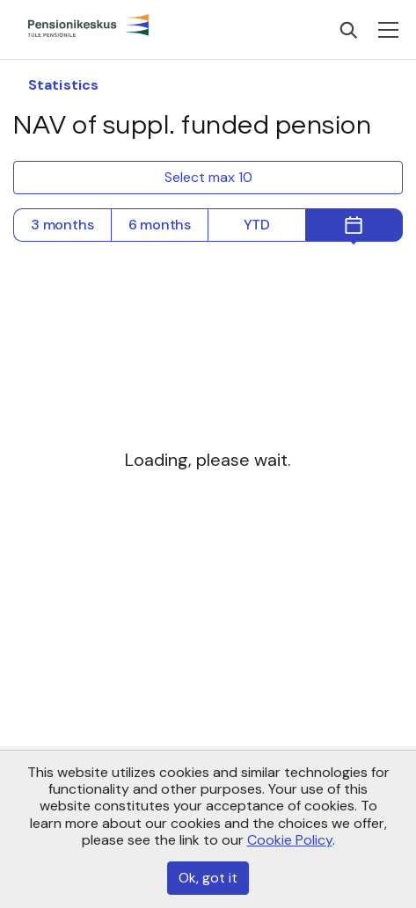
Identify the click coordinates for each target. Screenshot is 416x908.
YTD (257, 224)
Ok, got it (208, 877)
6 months (159, 224)
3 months (62, 224)
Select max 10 (208, 177)
